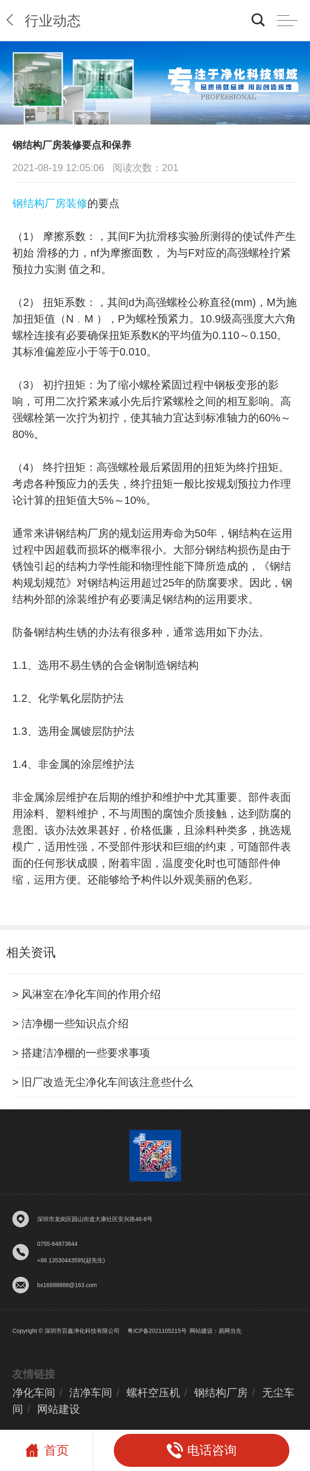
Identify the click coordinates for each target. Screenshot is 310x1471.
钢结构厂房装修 (49, 203)
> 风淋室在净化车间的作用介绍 (86, 994)
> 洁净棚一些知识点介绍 (70, 1023)
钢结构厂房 (221, 1392)
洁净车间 (90, 1392)
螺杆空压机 (153, 1392)
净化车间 (33, 1392)
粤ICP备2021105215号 (156, 1330)
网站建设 (201, 1330)
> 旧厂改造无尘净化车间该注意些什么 (102, 1082)
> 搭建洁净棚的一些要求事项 (81, 1053)
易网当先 (230, 1330)
